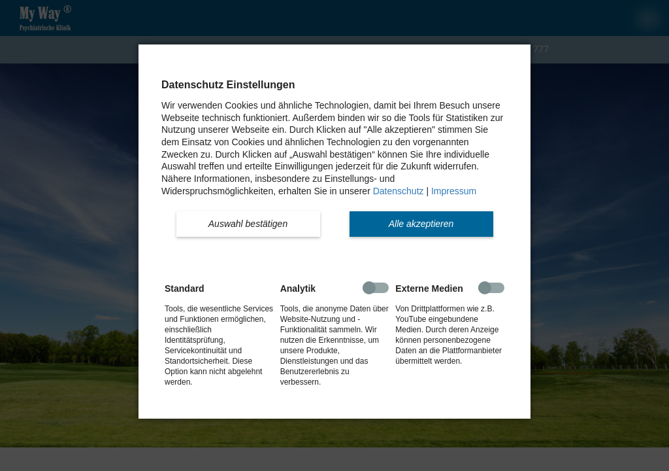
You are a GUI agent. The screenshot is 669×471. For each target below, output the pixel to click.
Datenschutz (398, 191)
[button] (248, 224)
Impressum (453, 191)
